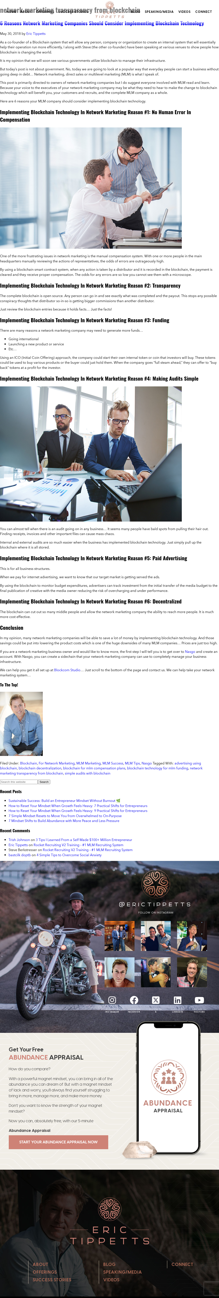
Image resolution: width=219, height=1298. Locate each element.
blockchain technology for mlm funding (157, 768)
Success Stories (73, 12)
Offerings (45, 12)
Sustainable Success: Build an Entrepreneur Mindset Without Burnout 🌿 (64, 800)
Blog (135, 12)
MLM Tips (132, 763)
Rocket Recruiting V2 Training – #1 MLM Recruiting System (78, 845)
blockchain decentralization (40, 768)
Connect (203, 12)
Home (11, 12)
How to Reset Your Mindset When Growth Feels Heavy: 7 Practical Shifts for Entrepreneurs (78, 806)
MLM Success (112, 763)
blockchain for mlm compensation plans (94, 768)
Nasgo (190, 651)
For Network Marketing (57, 763)
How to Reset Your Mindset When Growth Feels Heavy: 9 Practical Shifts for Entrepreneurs (78, 810)
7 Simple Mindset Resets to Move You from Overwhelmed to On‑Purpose (65, 816)
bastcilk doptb (20, 855)
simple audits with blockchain (87, 773)
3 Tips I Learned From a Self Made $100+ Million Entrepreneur (84, 840)
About (26, 12)
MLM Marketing (88, 763)
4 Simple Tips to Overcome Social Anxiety (69, 855)
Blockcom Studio (67, 670)
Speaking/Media (159, 12)
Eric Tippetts (18, 845)
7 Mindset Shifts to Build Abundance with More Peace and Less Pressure (64, 820)
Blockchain (28, 763)
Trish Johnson (19, 840)
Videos (184, 12)
